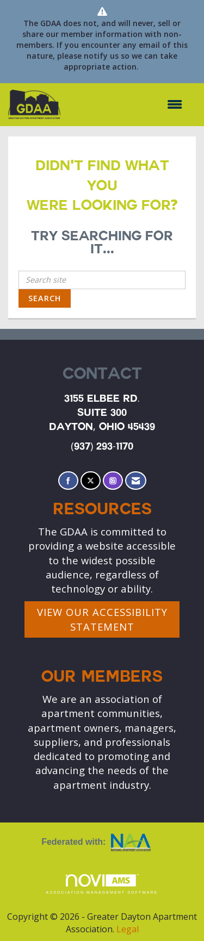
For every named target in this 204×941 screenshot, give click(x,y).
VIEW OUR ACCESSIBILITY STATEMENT (102, 619)
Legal (127, 929)
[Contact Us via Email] (135, 480)
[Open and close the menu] (127, 104)
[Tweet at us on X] (91, 480)
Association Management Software (102, 884)
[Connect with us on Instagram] (113, 480)
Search (44, 298)
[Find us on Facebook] (68, 480)
